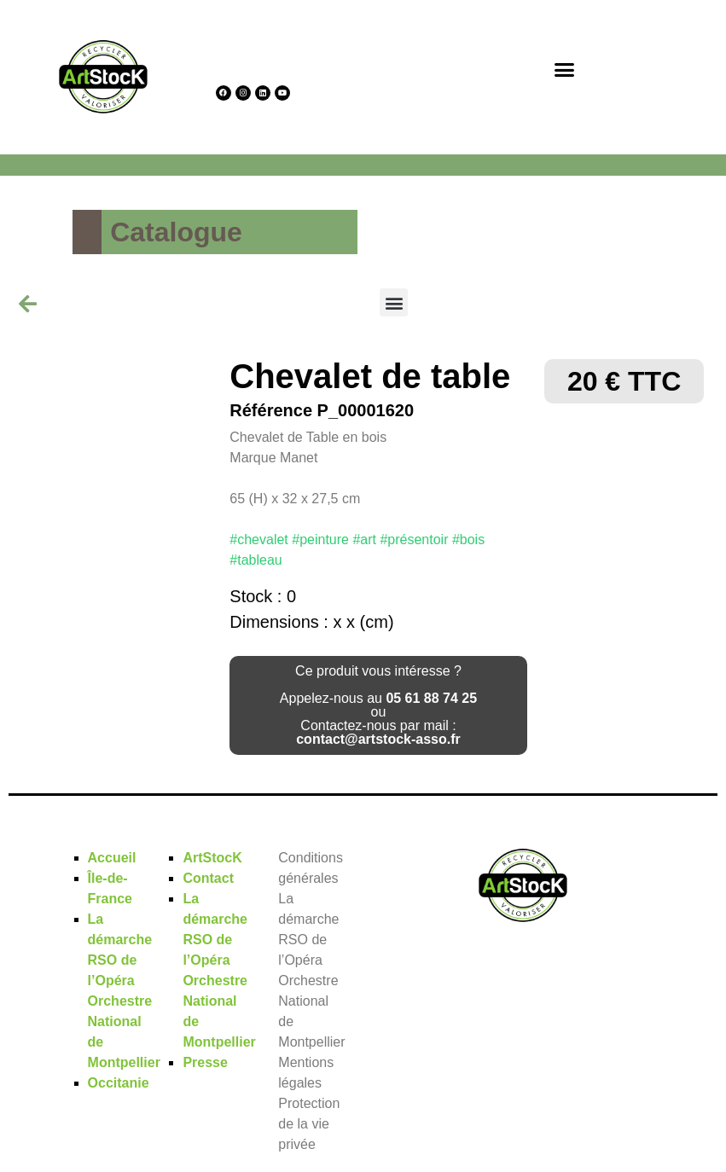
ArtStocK (212, 857)
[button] (564, 69)
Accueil (112, 857)
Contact (208, 878)
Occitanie (118, 1083)
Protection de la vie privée (309, 1124)
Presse (205, 1062)
